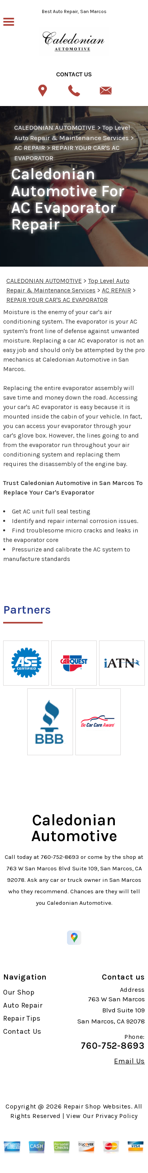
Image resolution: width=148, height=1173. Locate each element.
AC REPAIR (29, 148)
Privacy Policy (117, 1116)
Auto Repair (23, 1005)
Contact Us (22, 1031)
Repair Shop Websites (97, 1106)
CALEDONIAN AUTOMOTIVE (55, 127)
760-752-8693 (60, 856)
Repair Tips (22, 1018)
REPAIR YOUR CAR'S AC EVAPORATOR (57, 299)
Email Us (129, 1061)
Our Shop (19, 992)
